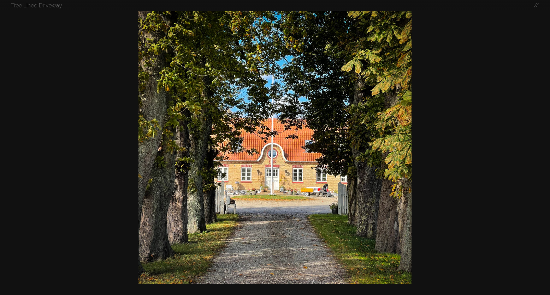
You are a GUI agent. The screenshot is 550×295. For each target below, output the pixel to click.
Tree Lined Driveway (36, 5)
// (536, 5)
